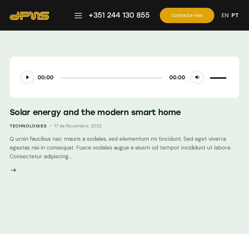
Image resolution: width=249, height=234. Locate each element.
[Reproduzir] (27, 77)
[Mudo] (197, 77)
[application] (124, 77)
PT (235, 15)
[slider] (111, 78)
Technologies (28, 126)
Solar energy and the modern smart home (95, 112)
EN (225, 15)
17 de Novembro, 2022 (78, 126)
